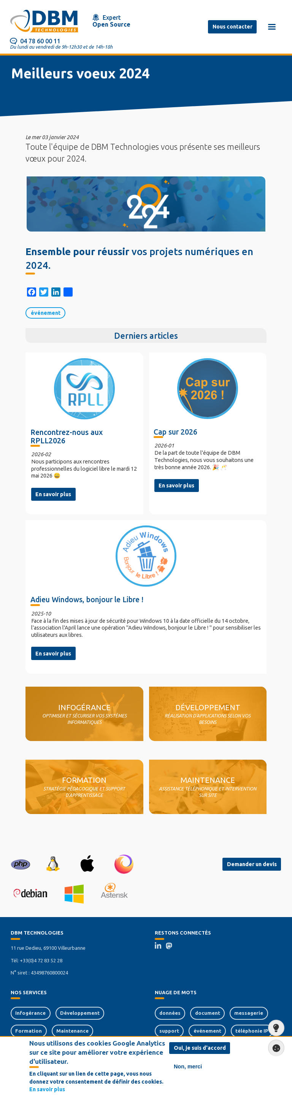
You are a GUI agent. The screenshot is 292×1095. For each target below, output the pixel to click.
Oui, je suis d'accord (200, 1048)
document (207, 1013)
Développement (80, 1013)
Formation (28, 1030)
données (170, 1013)
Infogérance (30, 1013)
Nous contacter (232, 27)
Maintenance (72, 1030)
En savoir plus (53, 494)
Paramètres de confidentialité (274, 1047)
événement (45, 313)
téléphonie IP (251, 1030)
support (169, 1030)
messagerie (248, 1013)
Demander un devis (252, 864)
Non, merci (188, 1067)
